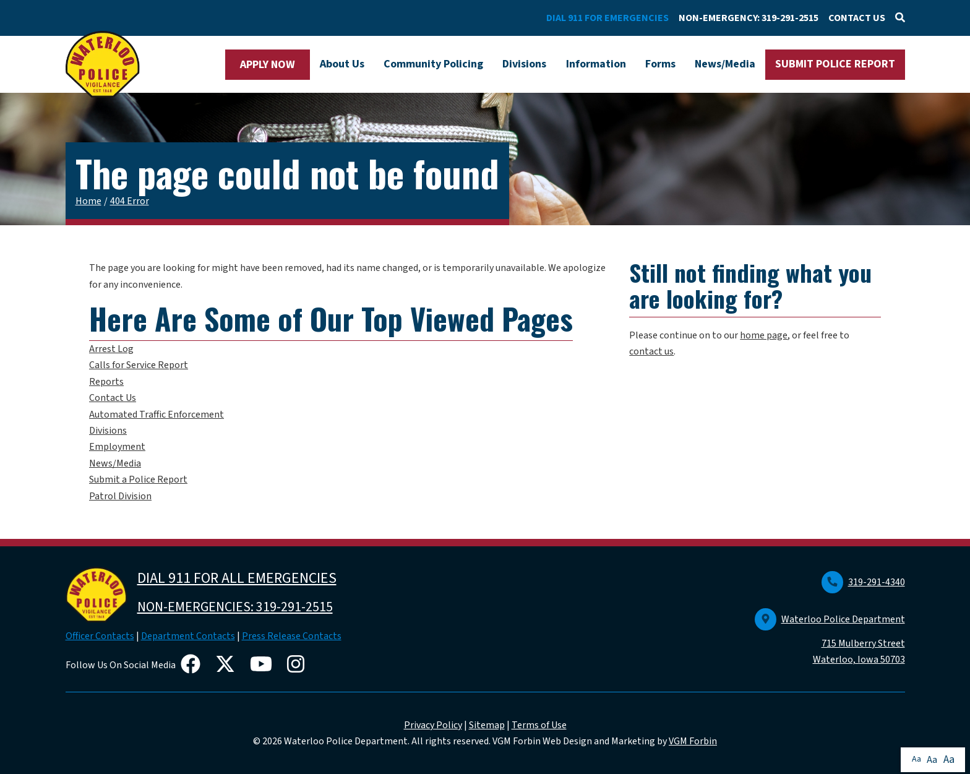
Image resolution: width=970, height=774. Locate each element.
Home (88, 201)
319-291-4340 (863, 582)
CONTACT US (856, 18)
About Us (342, 64)
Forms (660, 64)
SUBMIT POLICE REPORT (835, 64)
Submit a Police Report (138, 479)
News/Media (725, 64)
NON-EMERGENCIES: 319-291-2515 (235, 607)
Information (596, 64)
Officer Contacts (100, 636)
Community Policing (433, 64)
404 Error (129, 201)
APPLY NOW (267, 64)
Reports (106, 382)
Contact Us (112, 398)
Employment (117, 447)
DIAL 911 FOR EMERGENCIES (607, 18)
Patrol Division (120, 496)
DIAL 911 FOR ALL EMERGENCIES (237, 578)
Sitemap (487, 725)
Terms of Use (539, 725)
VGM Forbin (693, 741)
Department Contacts (188, 636)
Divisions (524, 64)
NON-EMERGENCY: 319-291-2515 (748, 18)
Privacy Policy (433, 725)
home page (764, 335)
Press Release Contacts (291, 636)
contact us (651, 351)
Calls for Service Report (138, 365)
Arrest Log (111, 349)
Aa (916, 759)
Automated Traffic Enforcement (156, 414)
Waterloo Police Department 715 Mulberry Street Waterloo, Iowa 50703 (830, 640)
